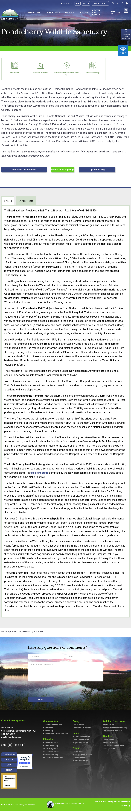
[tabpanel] (65, 411)
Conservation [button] (33, 12)
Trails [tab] (8, 201)
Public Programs (50, 743)
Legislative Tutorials (82, 728)
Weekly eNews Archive (82, 754)
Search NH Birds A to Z (112, 731)
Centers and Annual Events (114, 746)
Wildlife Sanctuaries (81, 737)
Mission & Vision (110, 743)
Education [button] (53, 12)
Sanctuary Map (93, 72)
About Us (108, 736)
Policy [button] (69, 12)
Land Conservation (81, 740)
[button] (126, 10)
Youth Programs (50, 749)
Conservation (51, 721)
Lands (77, 733)
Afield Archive (79, 757)
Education (49, 739)
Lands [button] (83, 12)
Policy (77, 721)
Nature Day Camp (50, 746)
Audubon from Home (114, 721)
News (76, 748)
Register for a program (126, 36)
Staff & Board (108, 740)
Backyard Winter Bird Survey (115, 728)
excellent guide (39, 472)
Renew (86, 3)
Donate (66, 3)
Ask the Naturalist (51, 752)
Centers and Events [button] (99, 12)
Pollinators (48, 728)
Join (77, 3)
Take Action (100, 3)
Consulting (48, 731)
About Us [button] (115, 12)
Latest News (78, 752)
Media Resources (80, 760)
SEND (40, 699)
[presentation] (47, 689)
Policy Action (78, 725)
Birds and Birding (50, 755)
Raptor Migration (80, 743)
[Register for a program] (126, 30)
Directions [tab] (26, 201)
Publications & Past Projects (55, 734)
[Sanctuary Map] (92, 65)
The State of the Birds (52, 725)
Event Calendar (109, 749)
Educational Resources (53, 757)
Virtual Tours (108, 725)
